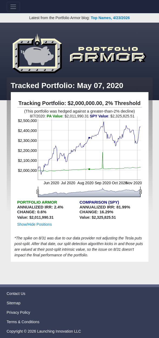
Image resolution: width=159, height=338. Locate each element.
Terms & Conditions (23, 322)
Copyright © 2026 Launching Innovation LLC (44, 331)
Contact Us (16, 293)
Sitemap (14, 303)
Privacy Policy (18, 312)
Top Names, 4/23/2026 (110, 18)
